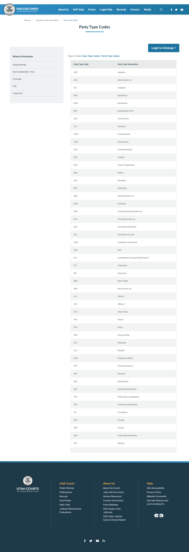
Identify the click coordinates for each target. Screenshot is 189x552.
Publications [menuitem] (65, 492)
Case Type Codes (91, 56)
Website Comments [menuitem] (156, 496)
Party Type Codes (110, 56)
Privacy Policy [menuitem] (154, 492)
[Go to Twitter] (176, 9)
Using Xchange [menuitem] (19, 65)
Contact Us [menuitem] (18, 93)
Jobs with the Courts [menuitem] (113, 492)
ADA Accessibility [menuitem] (155, 488)
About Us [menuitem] (63, 9)
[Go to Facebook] (171, 9)
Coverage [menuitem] (17, 79)
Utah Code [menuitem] (64, 504)
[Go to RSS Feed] (104, 540)
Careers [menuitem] (135, 9)
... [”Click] (18, 19)
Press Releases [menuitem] (110, 504)
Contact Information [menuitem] (113, 500)
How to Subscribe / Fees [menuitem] (24, 72)
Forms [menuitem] (92, 9)
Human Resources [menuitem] (112, 496)
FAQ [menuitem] (14, 86)
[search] (161, 9)
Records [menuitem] (121, 9)
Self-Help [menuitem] (78, 9)
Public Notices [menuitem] (66, 488)
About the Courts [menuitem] (111, 488)
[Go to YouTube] (181, 9)
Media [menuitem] (147, 9)
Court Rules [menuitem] (65, 500)
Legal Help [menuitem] (106, 9)
